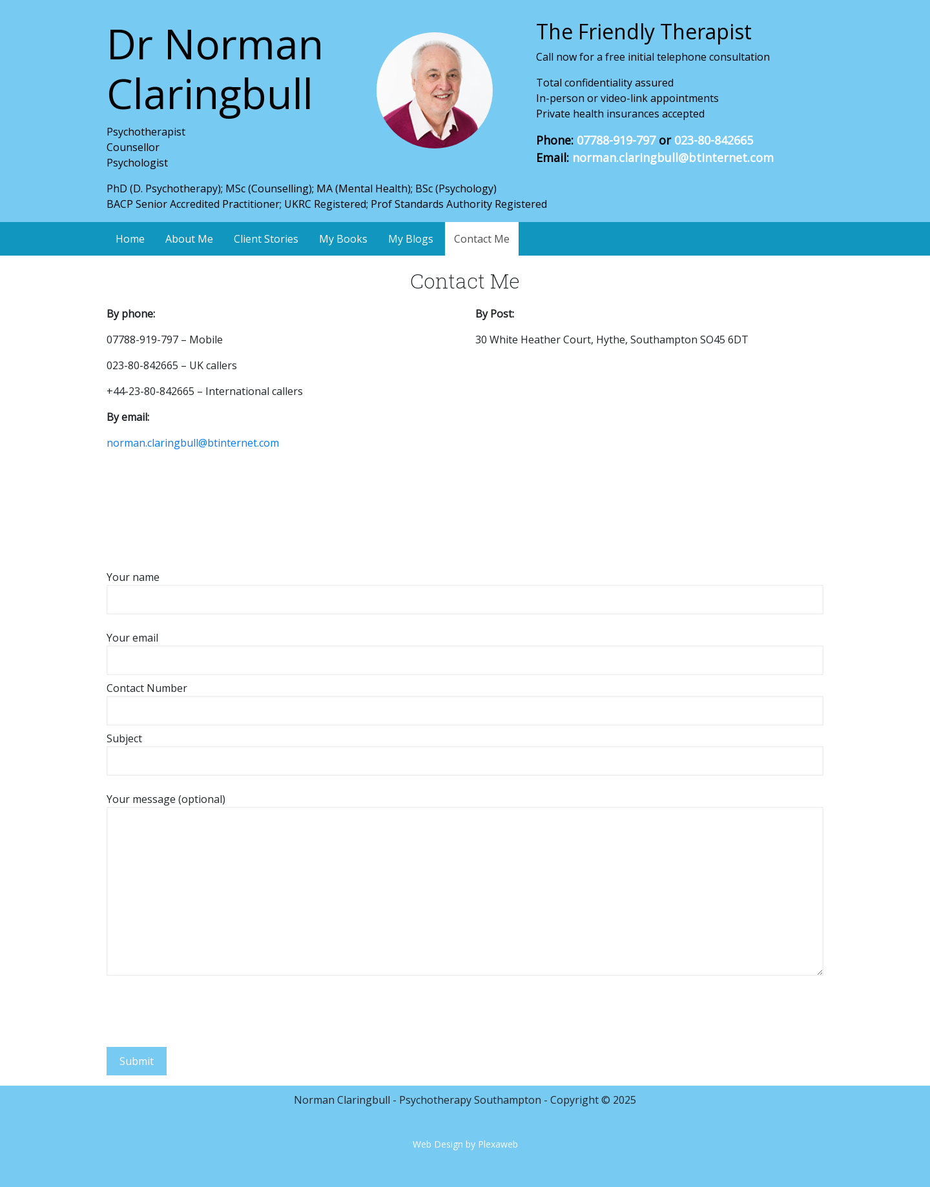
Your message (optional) (465, 884)
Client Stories (266, 239)
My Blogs (410, 239)
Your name (465, 588)
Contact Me (482, 239)
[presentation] (205, 1006)
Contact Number (465, 699)
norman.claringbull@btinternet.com (673, 157)
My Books (343, 239)
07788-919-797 (616, 140)
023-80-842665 (713, 140)
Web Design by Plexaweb (465, 1144)
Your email (465, 649)
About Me (189, 239)
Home (130, 239)
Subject (465, 749)
